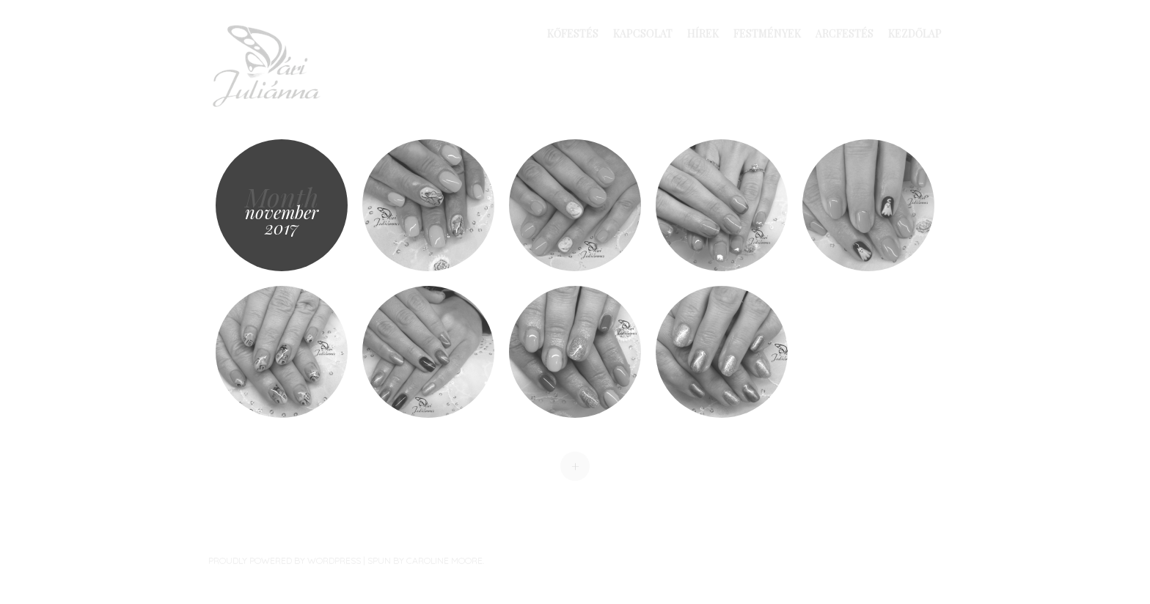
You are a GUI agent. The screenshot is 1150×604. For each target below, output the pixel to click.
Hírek (703, 33)
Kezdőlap (915, 33)
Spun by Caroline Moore (425, 560)
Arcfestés (845, 33)
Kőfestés (572, 33)
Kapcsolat (643, 33)
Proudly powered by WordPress (284, 560)
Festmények (767, 33)
